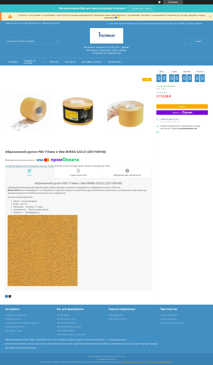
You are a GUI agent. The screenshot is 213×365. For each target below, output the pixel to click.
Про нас (54, 62)
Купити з (182, 112)
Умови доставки (141, 8)
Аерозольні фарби (66, 330)
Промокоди (114, 62)
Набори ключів (12, 318)
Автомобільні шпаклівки (69, 326)
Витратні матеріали (15, 326)
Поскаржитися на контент (133, 362)
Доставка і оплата (91, 62)
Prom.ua (122, 356)
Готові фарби (63, 315)
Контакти (70, 62)
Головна (12, 62)
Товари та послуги (29, 61)
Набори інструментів (15, 315)
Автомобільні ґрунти (67, 322)
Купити (182, 106)
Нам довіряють (116, 315)
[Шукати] (56, 41)
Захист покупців (168, 318)
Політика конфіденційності (160, 362)
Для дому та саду (13, 330)
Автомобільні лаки (66, 318)
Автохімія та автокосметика (71, 334)
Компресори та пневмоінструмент (22, 322)
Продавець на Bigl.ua (106, 359)
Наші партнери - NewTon (172, 322)
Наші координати (169, 315)
